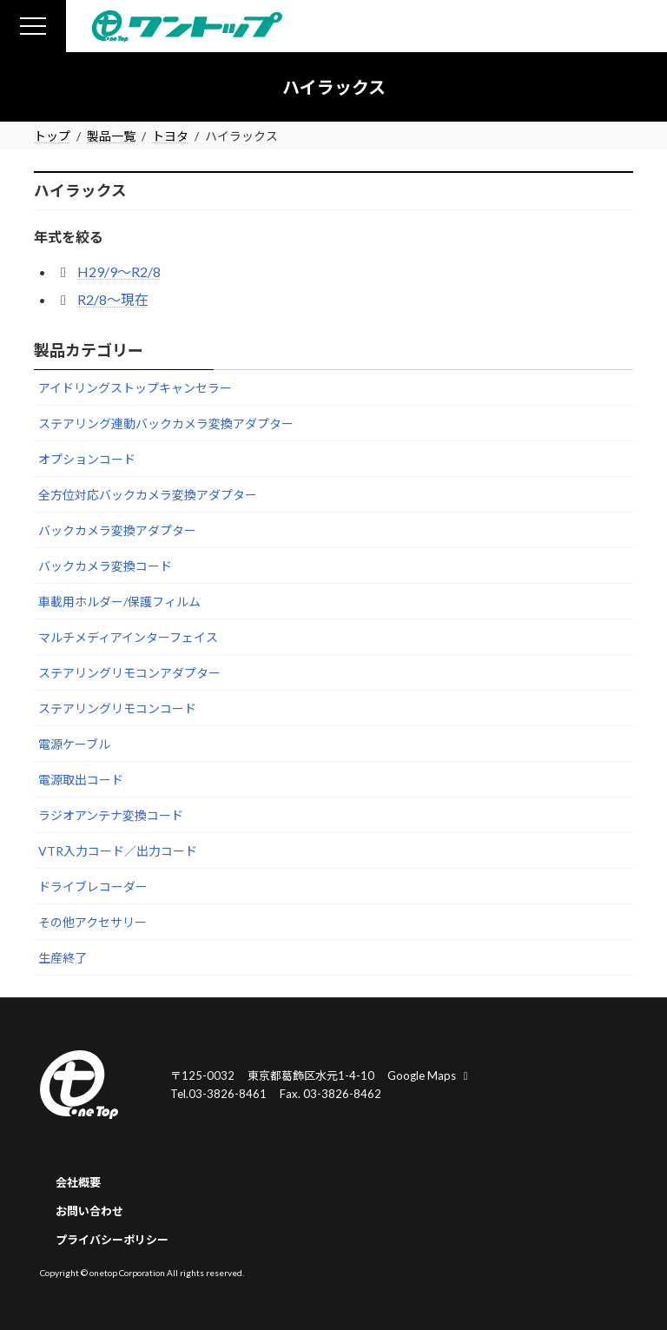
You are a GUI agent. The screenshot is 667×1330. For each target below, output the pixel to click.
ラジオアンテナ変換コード (110, 815)
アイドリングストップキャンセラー (135, 387)
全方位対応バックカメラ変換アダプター (147, 494)
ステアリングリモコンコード (117, 708)
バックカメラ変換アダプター (117, 530)
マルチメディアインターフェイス (128, 637)
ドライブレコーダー (93, 886)
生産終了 (62, 957)
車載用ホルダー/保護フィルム (119, 601)
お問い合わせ (89, 1211)
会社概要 (78, 1182)
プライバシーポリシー (112, 1240)
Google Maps (429, 1075)
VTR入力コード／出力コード (117, 851)
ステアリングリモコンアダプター (129, 672)
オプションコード (86, 459)
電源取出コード (80, 779)
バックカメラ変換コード (105, 566)
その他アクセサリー (92, 922)
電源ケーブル (74, 744)
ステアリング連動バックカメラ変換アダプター (166, 423)
